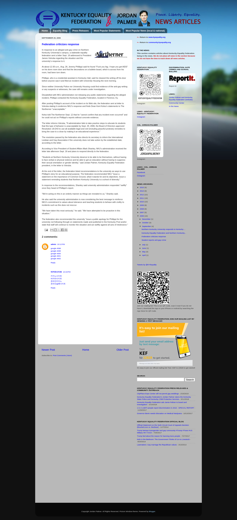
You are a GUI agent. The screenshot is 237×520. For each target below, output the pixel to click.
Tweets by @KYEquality (147, 265)
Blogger (152, 511)
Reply (53, 263)
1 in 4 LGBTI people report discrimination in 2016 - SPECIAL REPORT (165, 408)
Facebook (141, 172)
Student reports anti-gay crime (154, 240)
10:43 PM (67, 272)
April (144, 255)
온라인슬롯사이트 (58, 284)
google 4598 (56, 248)
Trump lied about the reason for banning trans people (158, 436)
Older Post (123, 349)
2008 (142, 209)
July (144, 245)
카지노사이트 (56, 276)
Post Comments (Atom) (62, 355)
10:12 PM (61, 244)
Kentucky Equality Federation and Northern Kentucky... (164, 233)
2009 (142, 205)
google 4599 (56, 251)
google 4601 (56, 256)
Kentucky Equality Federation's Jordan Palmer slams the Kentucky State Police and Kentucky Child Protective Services (164, 398)
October (145, 223)
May (144, 252)
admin (53, 244)
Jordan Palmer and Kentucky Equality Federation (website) (181, 98)
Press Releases (80, 30)
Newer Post (48, 349)
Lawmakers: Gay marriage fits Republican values (157, 445)
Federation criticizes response (60, 44)
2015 (142, 187)
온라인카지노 (56, 281)
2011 (142, 198)
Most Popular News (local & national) (145, 30)
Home (45, 30)
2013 (142, 191)
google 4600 (56, 253)
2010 (142, 202)
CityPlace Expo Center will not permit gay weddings (158, 394)
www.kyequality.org (157, 37)
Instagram (141, 117)
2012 (142, 195)
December (146, 219)
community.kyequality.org (159, 42)
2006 (142, 216)
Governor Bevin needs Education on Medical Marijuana (159, 413)
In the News (174, 106)
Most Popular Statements (107, 30)
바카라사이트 (56, 272)
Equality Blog (60, 30)
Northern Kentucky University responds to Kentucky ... (164, 229)
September (146, 226)
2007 (142, 212)
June (144, 248)
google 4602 (56, 258)
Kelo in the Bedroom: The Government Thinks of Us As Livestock (163, 439)
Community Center (176, 103)
